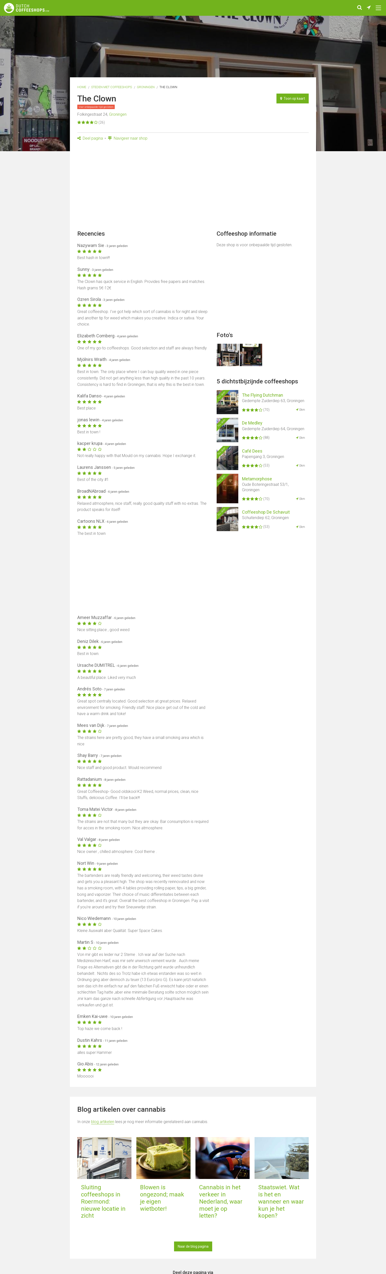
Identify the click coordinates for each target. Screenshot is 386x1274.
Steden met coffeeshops (111, 87)
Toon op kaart (292, 98)
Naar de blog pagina (193, 1246)
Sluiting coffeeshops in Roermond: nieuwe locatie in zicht (103, 1201)
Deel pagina (90, 138)
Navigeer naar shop (127, 138)
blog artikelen (102, 1121)
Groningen (146, 87)
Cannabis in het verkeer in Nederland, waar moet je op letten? (220, 1201)
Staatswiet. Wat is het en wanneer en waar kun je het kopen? (281, 1201)
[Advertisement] (193, 187)
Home (81, 87)
